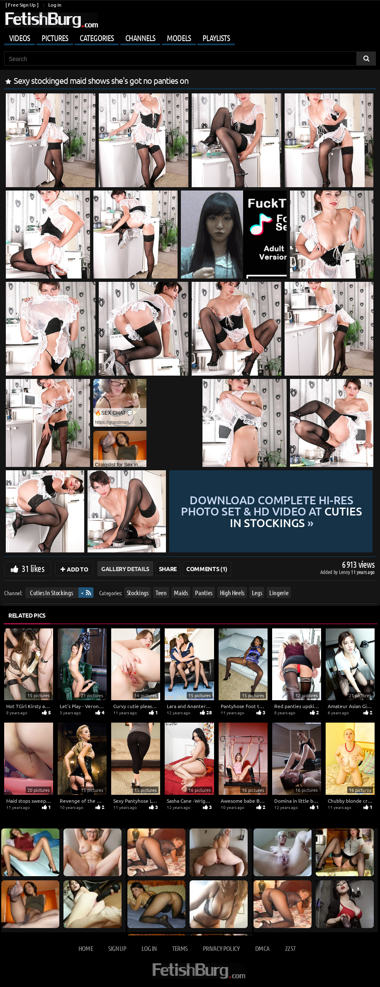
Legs (257, 592)
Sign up (117, 948)
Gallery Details (125, 568)
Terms (180, 948)
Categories (97, 38)
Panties (203, 592)
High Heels (232, 592)
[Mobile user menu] (190, 36)
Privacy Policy (221, 948)
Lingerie (278, 592)
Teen (161, 592)
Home (85, 948)
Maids (181, 592)
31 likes (33, 568)
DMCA (262, 948)
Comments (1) (206, 568)
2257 (290, 948)
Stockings (138, 592)
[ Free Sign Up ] (21, 4)
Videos (19, 38)
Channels (140, 38)
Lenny (345, 571)
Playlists (216, 38)
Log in (54, 4)
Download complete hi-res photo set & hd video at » (271, 511)
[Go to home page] (51, 20)
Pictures (54, 38)
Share (168, 568)
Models (179, 38)
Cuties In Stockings (51, 592)
